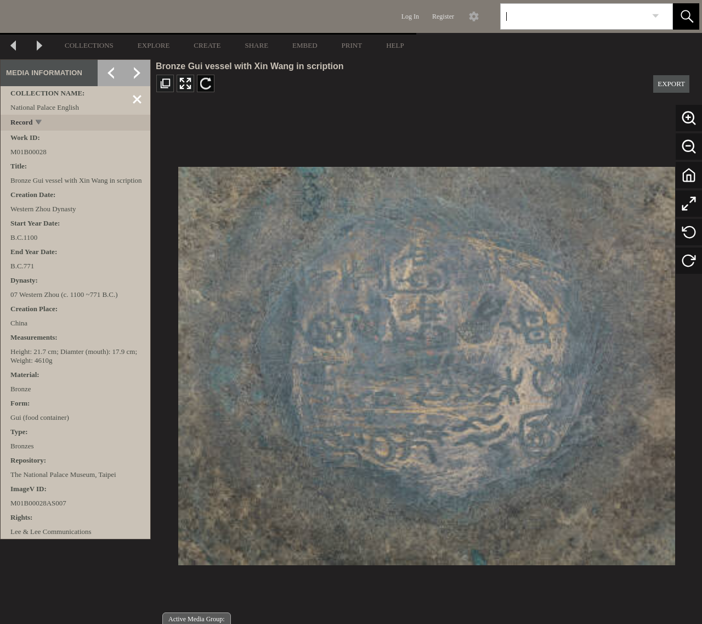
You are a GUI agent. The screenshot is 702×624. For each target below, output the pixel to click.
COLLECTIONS (89, 45)
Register (443, 16)
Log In (410, 16)
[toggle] (39, 123)
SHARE (256, 45)
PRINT (352, 45)
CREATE (207, 45)
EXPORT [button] (671, 84)
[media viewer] (426, 363)
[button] (686, 16)
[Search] (573, 16)
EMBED (305, 45)
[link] (656, 16)
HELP (395, 45)
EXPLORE (154, 45)
